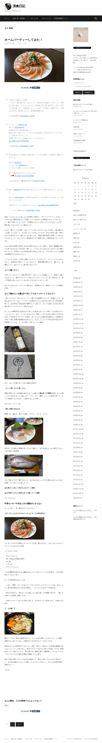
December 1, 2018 (27, 146)
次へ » (20, 724)
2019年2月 (76, 365)
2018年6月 (76, 402)
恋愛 (74, 238)
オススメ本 (34, 18)
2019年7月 (76, 342)
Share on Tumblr (36, 88)
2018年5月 (76, 406)
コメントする (22, 43)
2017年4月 (76, 466)
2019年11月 (77, 324)
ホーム (6, 18)
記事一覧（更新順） (19, 18)
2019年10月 (77, 328)
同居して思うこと (79, 134)
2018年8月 (76, 393)
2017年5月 (76, 461)
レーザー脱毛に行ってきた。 (83, 510)
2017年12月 (77, 429)
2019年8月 (76, 338)
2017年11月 (77, 434)
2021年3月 (76, 301)
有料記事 (76, 247)
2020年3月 (76, 310)
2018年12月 (77, 374)
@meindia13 (19, 127)
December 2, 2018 (33, 210)
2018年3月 (76, 415)
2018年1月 (76, 425)
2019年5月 (76, 351)
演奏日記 (19, 6)
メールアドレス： (79, 83)
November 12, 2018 (28, 116)
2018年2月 (76, 420)
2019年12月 (77, 319)
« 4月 (74, 203)
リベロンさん (14, 217)
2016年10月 (77, 494)
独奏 (74, 252)
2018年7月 (76, 397)
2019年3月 (76, 360)
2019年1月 (76, 370)
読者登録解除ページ (61, 18)
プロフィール (46, 18)
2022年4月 (76, 292)
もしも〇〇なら (78, 229)
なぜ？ (75, 224)
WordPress (78, 739)
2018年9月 (76, 388)
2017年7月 (76, 452)
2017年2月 (76, 475)
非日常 (75, 261)
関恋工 (75, 256)
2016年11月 (77, 489)
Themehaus (94, 739)
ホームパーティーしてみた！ (23, 39)
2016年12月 (77, 484)
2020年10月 (77, 305)
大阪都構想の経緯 (79, 141)
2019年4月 (76, 356)
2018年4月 (76, 411)
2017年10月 (77, 438)
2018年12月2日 (39, 181)
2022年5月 (76, 287)
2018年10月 (77, 383)
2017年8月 (76, 448)
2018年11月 (77, 379)
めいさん (23, 217)
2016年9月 (76, 498)
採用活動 (76, 127)
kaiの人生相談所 (78, 215)
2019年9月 (76, 333)
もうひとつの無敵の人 (80, 120)
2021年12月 (77, 296)
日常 (74, 243)
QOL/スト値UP (78, 220)
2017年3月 (76, 470)
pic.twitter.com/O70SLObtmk (19, 141)
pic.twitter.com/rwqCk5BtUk (24, 176)
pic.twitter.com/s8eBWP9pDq (48, 205)
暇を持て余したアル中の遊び (83, 105)
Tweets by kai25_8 (79, 151)
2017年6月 (76, 457)
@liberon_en (22, 125)
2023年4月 (76, 283)
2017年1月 (76, 480)
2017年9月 (76, 443)
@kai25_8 (17, 163)
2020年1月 (76, 315)
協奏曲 (75, 234)
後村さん (47, 448)
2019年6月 (76, 347)
